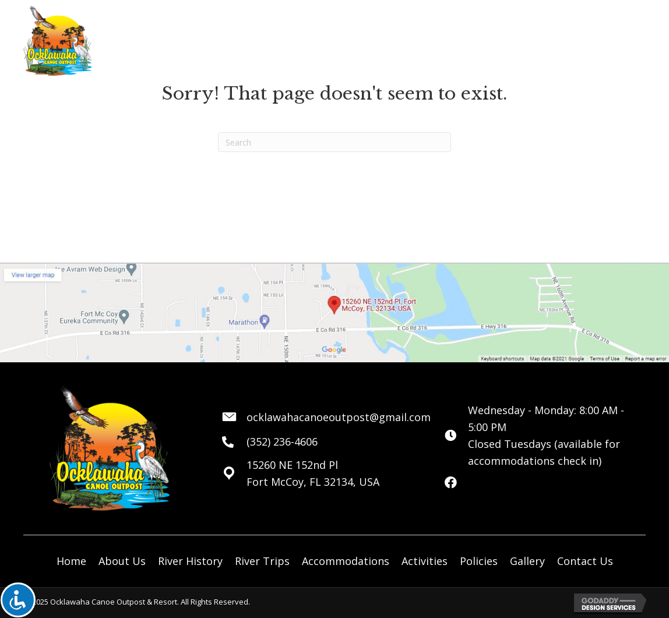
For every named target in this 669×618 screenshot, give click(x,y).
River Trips (262, 561)
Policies (479, 561)
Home (71, 561)
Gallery (527, 561)
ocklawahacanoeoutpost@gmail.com (339, 417)
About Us (122, 561)
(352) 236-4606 (282, 442)
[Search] (334, 142)
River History (190, 561)
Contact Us (585, 561)
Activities (425, 561)
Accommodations (345, 561)
